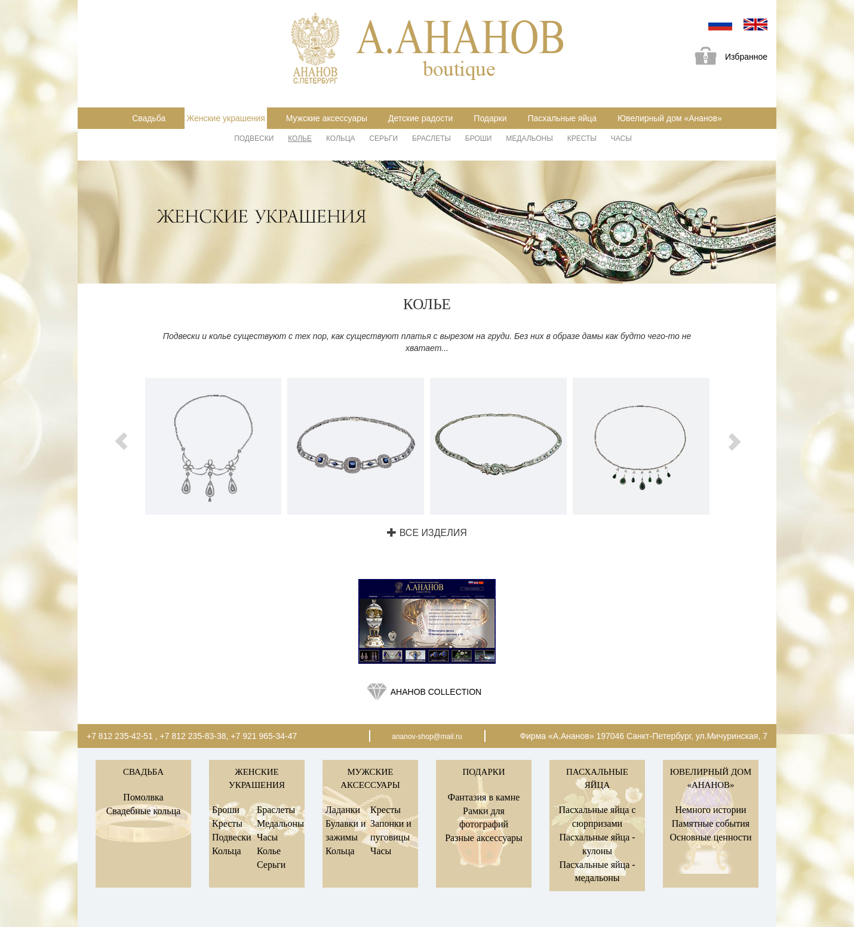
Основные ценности (710, 837)
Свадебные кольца (143, 811)
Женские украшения (225, 118)
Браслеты (431, 138)
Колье (300, 138)
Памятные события (710, 823)
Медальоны (529, 138)
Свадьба (148, 118)
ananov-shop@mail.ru (427, 736)
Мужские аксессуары (326, 118)
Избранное (726, 57)
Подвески (254, 138)
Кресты (582, 138)
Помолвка (143, 797)
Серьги (383, 138)
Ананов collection (436, 692)
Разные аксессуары (484, 838)
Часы (621, 138)
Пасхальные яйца (562, 118)
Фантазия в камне (484, 797)
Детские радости (420, 118)
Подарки (490, 118)
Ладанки (342, 810)
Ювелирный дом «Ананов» (670, 118)
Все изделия (426, 533)
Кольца (340, 138)
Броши (478, 138)
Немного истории (710, 810)
